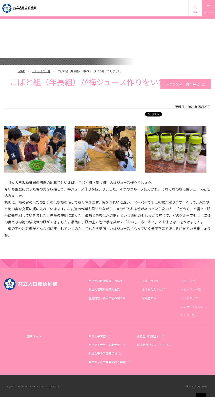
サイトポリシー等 (196, 386)
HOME (21, 71)
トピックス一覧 (41, 71)
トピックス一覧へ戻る (182, 83)
